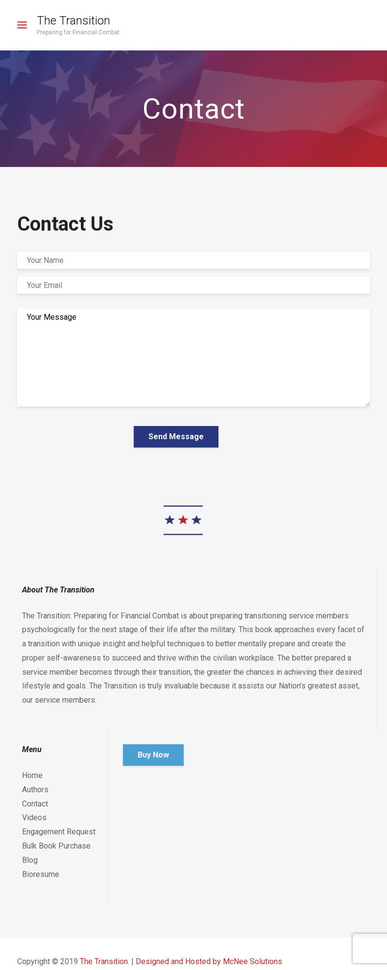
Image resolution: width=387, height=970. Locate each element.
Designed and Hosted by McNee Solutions (209, 961)
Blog (30, 860)
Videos (34, 817)
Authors (35, 789)
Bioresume (40, 874)
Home (32, 775)
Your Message (193, 357)
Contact (35, 803)
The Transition (73, 20)
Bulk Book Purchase (56, 846)
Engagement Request (59, 831)
